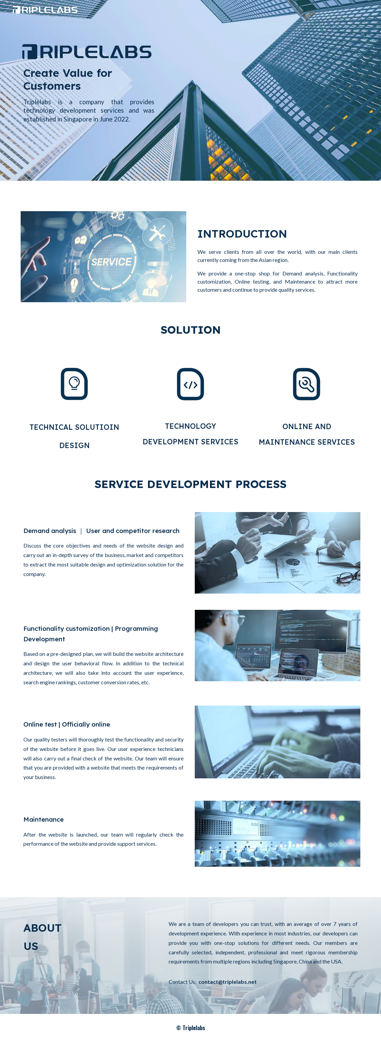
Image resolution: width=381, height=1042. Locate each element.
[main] (89, 101)
